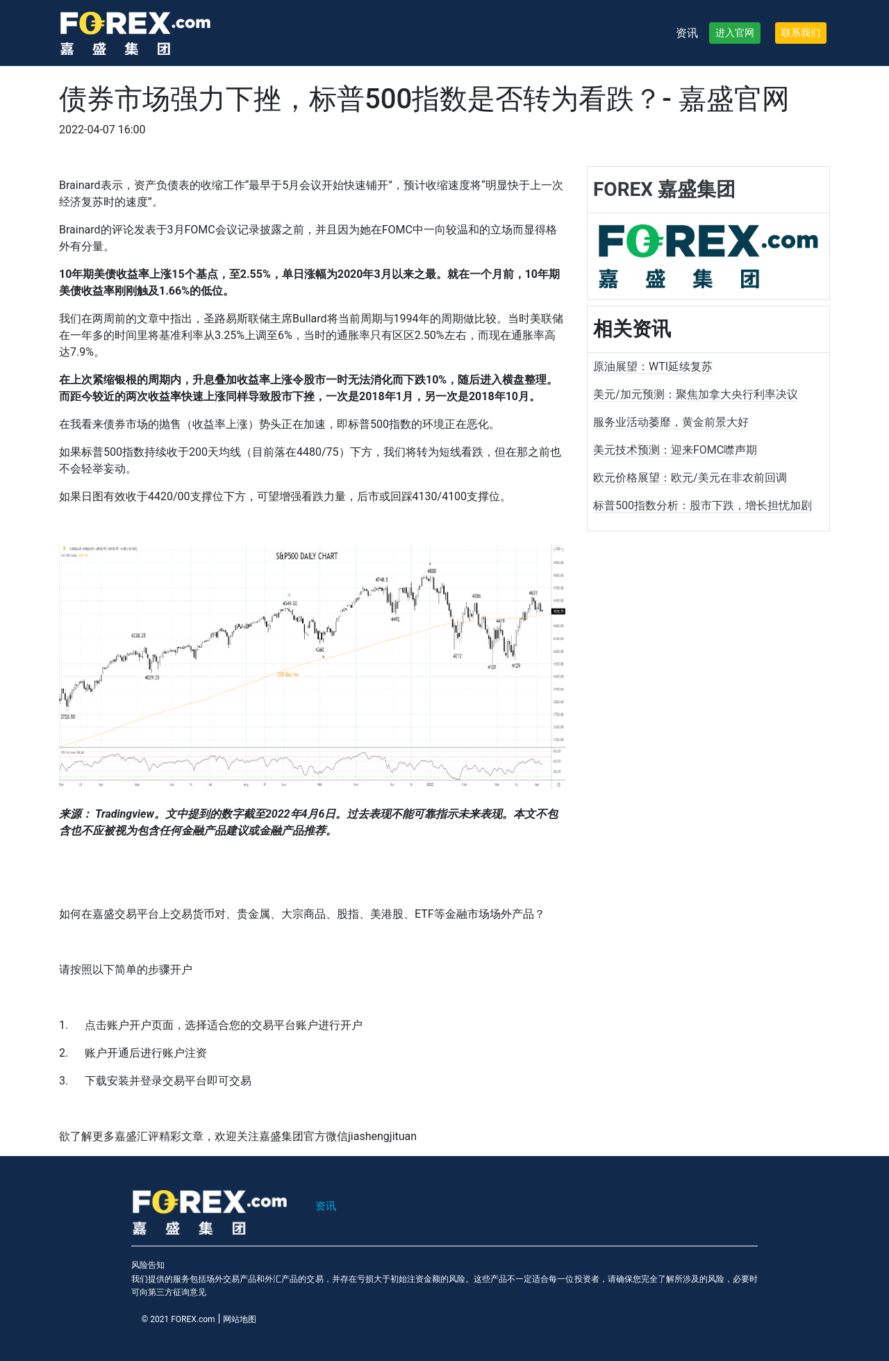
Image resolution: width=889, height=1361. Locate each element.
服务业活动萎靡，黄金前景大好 (671, 422)
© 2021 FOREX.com (178, 1319)
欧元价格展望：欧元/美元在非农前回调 (690, 477)
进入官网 (734, 32)
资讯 (687, 33)
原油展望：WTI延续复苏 (653, 366)
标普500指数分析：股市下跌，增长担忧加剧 (702, 505)
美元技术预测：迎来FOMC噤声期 (675, 449)
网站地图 (239, 1319)
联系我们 (800, 32)
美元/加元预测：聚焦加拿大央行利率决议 (695, 394)
